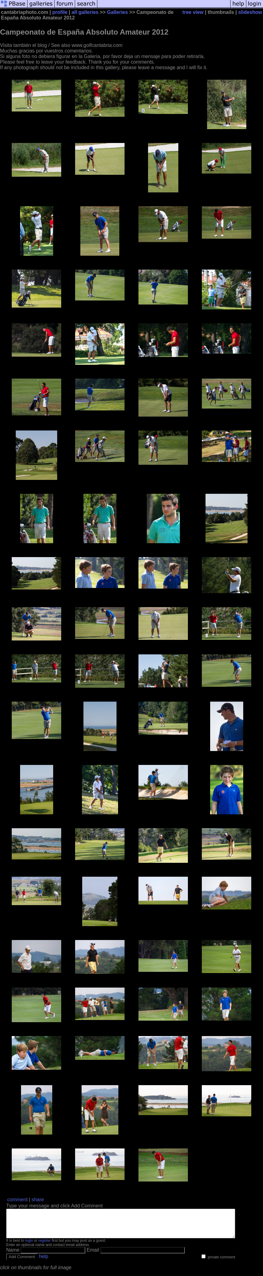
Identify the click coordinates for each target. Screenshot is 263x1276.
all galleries (85, 12)
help (43, 1262)
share (38, 1199)
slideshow (250, 12)
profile (59, 12)
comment (17, 1199)
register (44, 1246)
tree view (192, 12)
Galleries (117, 12)
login (29, 1246)
